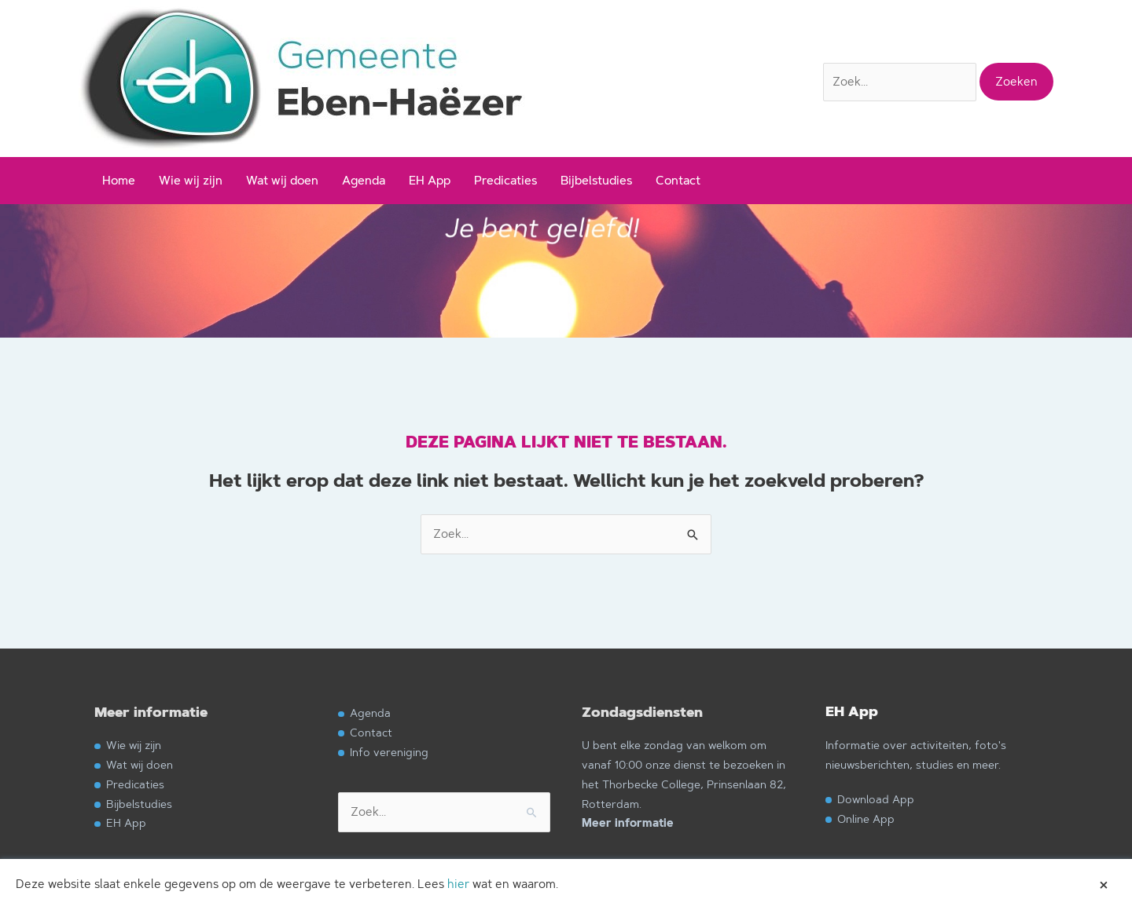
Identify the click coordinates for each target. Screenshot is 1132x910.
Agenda (363, 180)
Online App (866, 818)
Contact (678, 180)
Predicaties (505, 180)
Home (118, 180)
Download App (875, 798)
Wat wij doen (282, 180)
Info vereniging (389, 751)
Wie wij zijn (190, 180)
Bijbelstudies (596, 180)
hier (458, 883)
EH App (429, 180)
